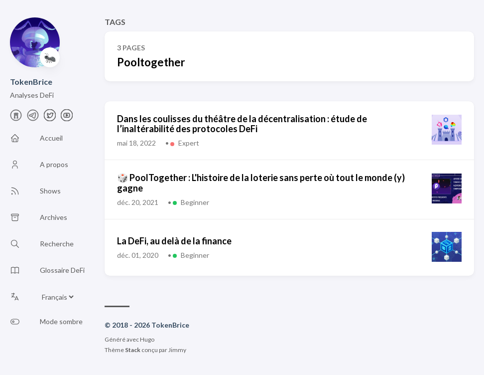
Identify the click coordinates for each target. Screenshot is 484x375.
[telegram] (33, 118)
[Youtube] (67, 118)
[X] (50, 118)
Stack (132, 350)
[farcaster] (16, 118)
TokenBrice (31, 81)
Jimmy (177, 350)
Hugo (147, 339)
